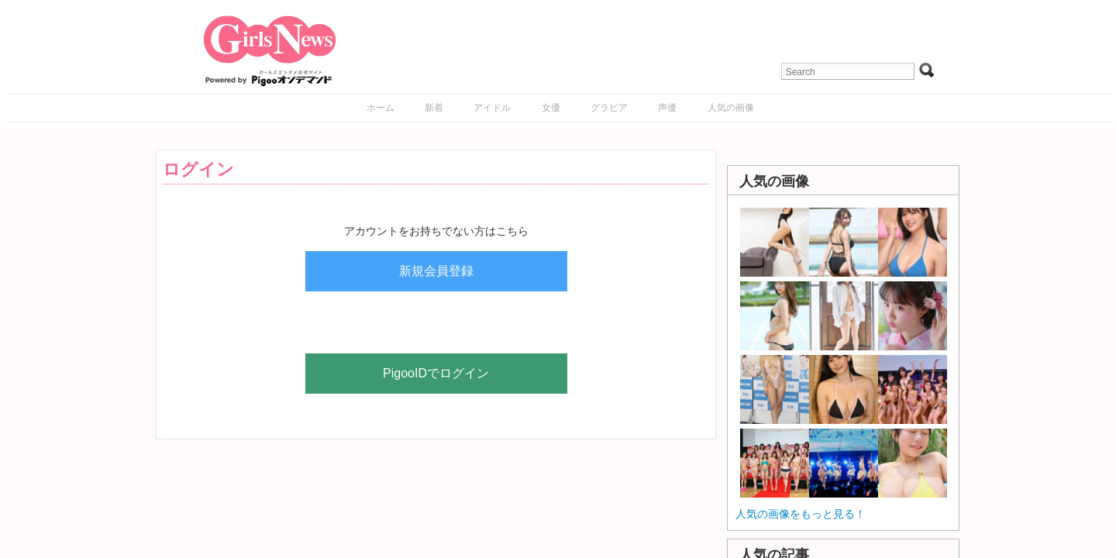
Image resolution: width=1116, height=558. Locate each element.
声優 (667, 107)
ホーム (380, 107)
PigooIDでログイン (436, 373)
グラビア (609, 107)
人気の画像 (731, 107)
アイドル (492, 107)
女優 (551, 107)
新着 (434, 107)
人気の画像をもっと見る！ (800, 514)
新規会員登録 (436, 270)
